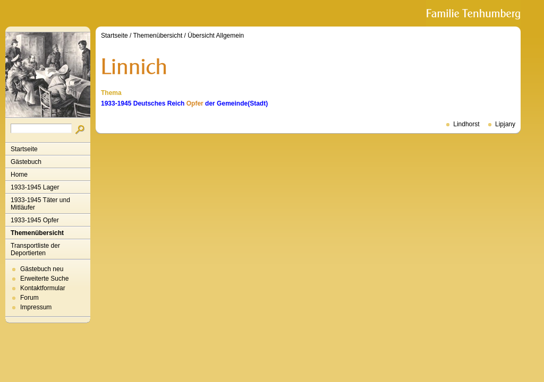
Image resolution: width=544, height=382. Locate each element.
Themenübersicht (37, 233)
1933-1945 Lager (35, 187)
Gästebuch (26, 162)
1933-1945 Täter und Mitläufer (40, 203)
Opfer (194, 103)
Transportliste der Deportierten (35, 249)
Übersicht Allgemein (216, 35)
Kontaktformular (42, 288)
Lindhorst (466, 124)
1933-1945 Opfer (35, 220)
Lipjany (505, 124)
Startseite (24, 149)
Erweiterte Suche (44, 278)
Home (19, 174)
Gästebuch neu (41, 269)
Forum (29, 297)
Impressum (36, 307)
